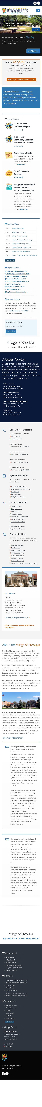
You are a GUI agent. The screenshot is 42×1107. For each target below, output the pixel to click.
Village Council (10, 960)
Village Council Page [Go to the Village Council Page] (17, 529)
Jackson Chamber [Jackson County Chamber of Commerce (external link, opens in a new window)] (17, 558)
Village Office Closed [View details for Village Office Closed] (18, 232)
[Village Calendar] (35, 3)
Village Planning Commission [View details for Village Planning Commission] (21, 247)
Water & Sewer (10, 985)
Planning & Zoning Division (14, 965)
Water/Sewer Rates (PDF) (15, 287)
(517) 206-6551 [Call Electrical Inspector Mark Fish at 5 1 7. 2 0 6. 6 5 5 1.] (23, 454)
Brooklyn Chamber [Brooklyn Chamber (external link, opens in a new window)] (17, 545)
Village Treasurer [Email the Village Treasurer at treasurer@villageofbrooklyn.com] (17, 514)
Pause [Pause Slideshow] (36, 29)
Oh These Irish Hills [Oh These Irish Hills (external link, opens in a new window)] (17, 553)
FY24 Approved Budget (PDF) (16, 271)
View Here (12, 103)
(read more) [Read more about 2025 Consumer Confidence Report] (18, 130)
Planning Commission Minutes (21, 489)
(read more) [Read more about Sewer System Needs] (21, 164)
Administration (10, 957)
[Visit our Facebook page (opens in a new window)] (38, 3)
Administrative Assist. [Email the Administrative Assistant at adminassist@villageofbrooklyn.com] (18, 519)
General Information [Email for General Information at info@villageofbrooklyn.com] (18, 522)
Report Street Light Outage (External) (17, 995)
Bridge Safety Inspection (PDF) (17, 281)
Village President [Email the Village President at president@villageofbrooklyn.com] (16, 506)
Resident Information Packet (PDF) (16, 982)
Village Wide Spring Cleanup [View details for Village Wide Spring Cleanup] (21, 244)
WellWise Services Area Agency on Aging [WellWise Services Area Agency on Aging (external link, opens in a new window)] (24, 563)
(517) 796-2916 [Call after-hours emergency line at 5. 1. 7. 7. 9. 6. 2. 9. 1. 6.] (9, 628)
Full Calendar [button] (10, 260)
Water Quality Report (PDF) (16, 279)
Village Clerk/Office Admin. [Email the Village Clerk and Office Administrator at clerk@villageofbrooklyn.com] (20, 517)
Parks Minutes (16, 494)
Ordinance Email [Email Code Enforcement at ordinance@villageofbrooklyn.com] (16, 439)
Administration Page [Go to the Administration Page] (17, 526)
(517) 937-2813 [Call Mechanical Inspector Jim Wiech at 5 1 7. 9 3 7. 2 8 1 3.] (23, 462)
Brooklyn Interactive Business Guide (17, 993)
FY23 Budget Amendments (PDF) (17, 274)
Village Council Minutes (18, 487)
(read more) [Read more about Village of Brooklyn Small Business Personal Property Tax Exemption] (23, 209)
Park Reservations (11, 990)
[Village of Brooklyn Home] (16, 10)
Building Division (11, 962)
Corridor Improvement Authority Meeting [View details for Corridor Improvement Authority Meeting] (25, 255)
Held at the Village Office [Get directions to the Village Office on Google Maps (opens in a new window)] (12, 406)
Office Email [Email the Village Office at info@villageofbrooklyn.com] (9, 1044)
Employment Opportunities (16, 292)
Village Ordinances (13, 284)
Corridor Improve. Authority (16, 276)
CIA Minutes (15, 492)
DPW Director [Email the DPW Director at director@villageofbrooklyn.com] (15, 511)
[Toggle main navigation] (38, 10)
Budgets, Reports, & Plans (14, 968)
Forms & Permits (11, 1008)
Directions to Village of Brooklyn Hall (17, 618)
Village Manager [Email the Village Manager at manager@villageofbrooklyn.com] (16, 509)
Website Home (10, 1018)
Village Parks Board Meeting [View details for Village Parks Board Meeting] (21, 251)
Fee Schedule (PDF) (13, 289)
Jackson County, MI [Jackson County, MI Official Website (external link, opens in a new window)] (17, 561)
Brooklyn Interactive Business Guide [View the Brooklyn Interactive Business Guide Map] (21, 80)
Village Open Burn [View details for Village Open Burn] (18, 228)
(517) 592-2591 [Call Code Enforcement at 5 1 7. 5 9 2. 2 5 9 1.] (15, 436)
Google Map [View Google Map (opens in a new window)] (8, 1046)
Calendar (9, 1010)
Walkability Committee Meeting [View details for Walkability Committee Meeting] (22, 240)
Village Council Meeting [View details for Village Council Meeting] (19, 236)
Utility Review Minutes (18, 497)
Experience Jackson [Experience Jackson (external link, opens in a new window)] (17, 556)
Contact (8, 1016)
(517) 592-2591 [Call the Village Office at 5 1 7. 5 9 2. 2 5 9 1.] (20, 378)
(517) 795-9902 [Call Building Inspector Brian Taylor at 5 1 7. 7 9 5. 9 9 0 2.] (24, 447)
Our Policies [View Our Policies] (9, 1022)
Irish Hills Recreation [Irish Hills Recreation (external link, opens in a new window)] (18, 550)
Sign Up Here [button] (11, 331)
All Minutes (33, 51)
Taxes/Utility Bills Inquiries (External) (17, 980)
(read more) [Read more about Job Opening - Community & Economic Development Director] (18, 146)
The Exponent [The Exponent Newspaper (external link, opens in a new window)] (15, 548)
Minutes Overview (11, 1005)
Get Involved (10, 1013)
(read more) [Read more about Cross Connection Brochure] (18, 177)
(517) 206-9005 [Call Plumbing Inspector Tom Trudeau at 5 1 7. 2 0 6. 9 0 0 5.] (25, 470)
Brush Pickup (10, 988)
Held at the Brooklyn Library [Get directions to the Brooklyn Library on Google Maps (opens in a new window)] (14, 388)
